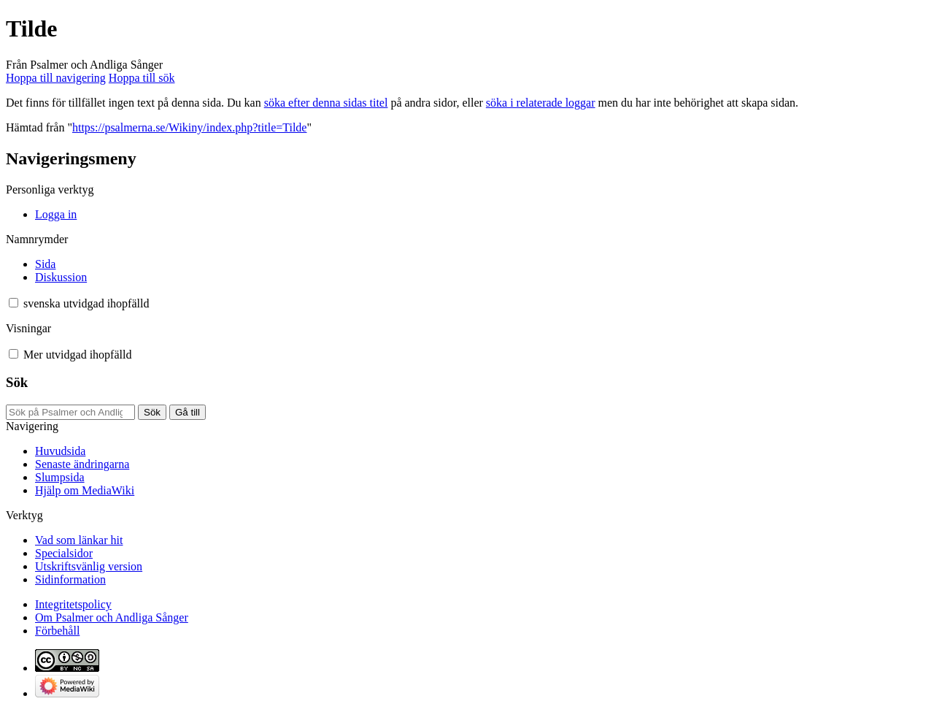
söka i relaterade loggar (540, 102)
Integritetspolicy (73, 604)
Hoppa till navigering (56, 78)
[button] (13, 302)
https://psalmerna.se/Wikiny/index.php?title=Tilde (189, 127)
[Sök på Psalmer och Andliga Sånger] (70, 412)
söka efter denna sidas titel (326, 102)
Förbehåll (57, 630)
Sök (17, 382)
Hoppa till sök (142, 78)
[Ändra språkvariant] (86, 303)
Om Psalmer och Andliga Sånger (111, 617)
